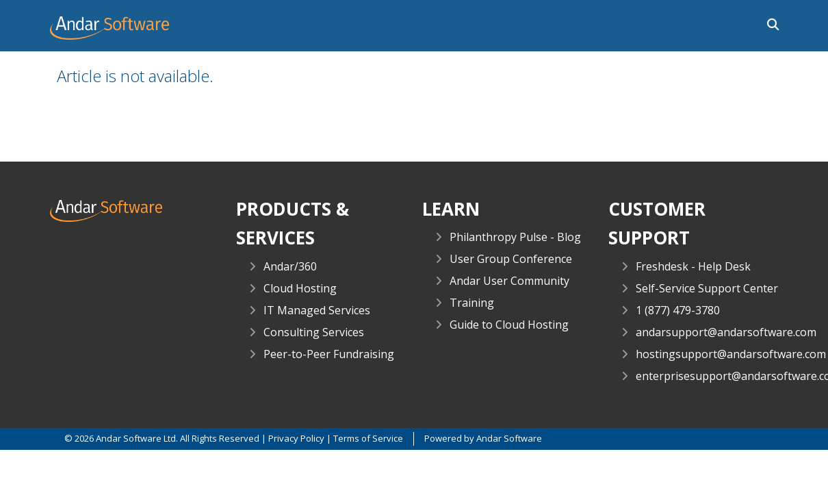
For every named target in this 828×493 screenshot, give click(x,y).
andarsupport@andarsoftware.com (726, 332)
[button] (769, 23)
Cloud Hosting (300, 288)
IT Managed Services (316, 310)
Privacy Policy (296, 438)
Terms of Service (368, 438)
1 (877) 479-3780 (678, 310)
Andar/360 (290, 266)
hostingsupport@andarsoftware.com (731, 354)
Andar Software (509, 438)
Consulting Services (313, 332)
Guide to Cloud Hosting (509, 324)
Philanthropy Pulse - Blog (515, 236)
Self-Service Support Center (707, 288)
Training (472, 302)
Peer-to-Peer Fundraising (328, 354)
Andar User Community (509, 280)
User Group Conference (511, 258)
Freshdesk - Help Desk (693, 266)
